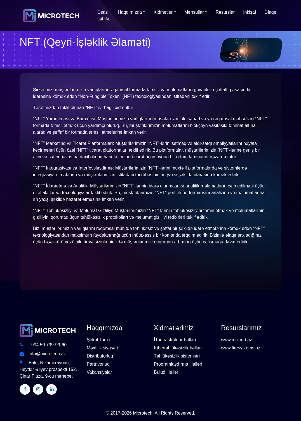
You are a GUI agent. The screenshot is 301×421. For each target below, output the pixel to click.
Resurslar (225, 12)
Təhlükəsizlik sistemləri (177, 356)
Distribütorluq (100, 356)
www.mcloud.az (236, 339)
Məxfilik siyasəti (102, 347)
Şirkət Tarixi (98, 339)
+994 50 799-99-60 (43, 344)
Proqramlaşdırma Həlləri (178, 364)
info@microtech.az (43, 353)
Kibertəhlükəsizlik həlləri (178, 347)
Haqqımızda (130, 12)
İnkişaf (249, 12)
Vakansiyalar (99, 372)
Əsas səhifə (103, 15)
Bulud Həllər (166, 372)
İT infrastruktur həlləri (175, 339)
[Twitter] (25, 389)
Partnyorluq (98, 364)
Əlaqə (270, 12)
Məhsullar (194, 12)
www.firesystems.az (240, 347)
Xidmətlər (163, 12)
